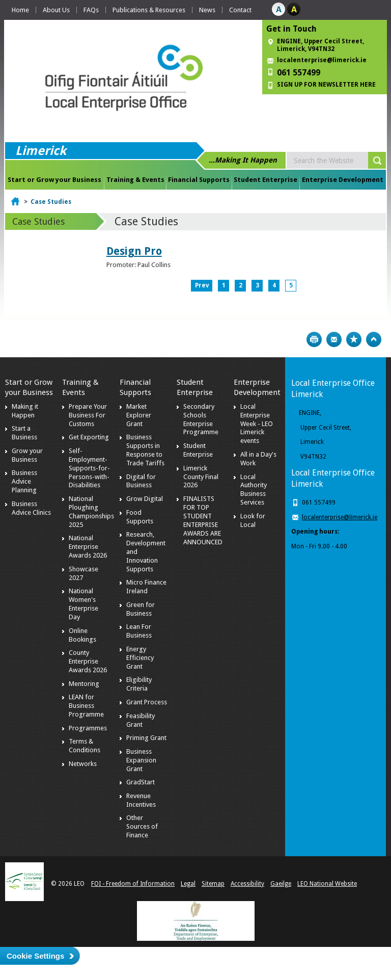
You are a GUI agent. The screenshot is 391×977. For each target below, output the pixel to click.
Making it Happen (25, 411)
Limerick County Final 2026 (200, 476)
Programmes (88, 728)
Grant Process (146, 702)
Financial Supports (199, 179)
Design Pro (134, 251)
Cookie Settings (35, 956)
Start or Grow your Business (54, 179)
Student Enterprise (265, 179)
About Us (56, 10)
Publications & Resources (149, 10)
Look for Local (252, 520)
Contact (240, 10)
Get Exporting (89, 437)
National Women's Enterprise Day (83, 604)
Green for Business (140, 609)
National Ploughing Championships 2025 (91, 512)
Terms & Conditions (84, 745)
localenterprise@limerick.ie (322, 60)
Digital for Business (141, 481)
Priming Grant (146, 738)
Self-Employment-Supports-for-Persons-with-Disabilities (89, 468)
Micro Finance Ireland (146, 586)
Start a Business (24, 433)
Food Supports (139, 517)
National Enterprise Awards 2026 (88, 546)
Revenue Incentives (141, 800)
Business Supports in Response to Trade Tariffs (145, 450)
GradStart (140, 782)
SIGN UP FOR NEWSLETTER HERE (326, 84)
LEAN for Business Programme (86, 705)
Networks (83, 764)
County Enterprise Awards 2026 (88, 661)
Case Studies (51, 201)
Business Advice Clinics (31, 508)
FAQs (91, 10)
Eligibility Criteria (139, 684)
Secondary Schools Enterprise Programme (200, 419)
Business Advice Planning (24, 481)
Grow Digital (144, 499)
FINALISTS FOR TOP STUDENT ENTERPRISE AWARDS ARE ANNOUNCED (202, 520)
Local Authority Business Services (253, 490)
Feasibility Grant (140, 720)
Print (314, 339)
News (207, 10)
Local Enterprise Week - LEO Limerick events (256, 424)
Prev (202, 285)
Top (373, 339)
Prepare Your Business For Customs (88, 415)
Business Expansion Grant (141, 760)
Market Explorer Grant (138, 415)
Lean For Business (139, 631)
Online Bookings (82, 635)
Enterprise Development (342, 179)
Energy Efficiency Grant (140, 657)
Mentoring (84, 684)
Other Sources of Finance (142, 826)
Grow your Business (27, 455)
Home (20, 10)
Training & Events (135, 179)
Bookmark (353, 339)
